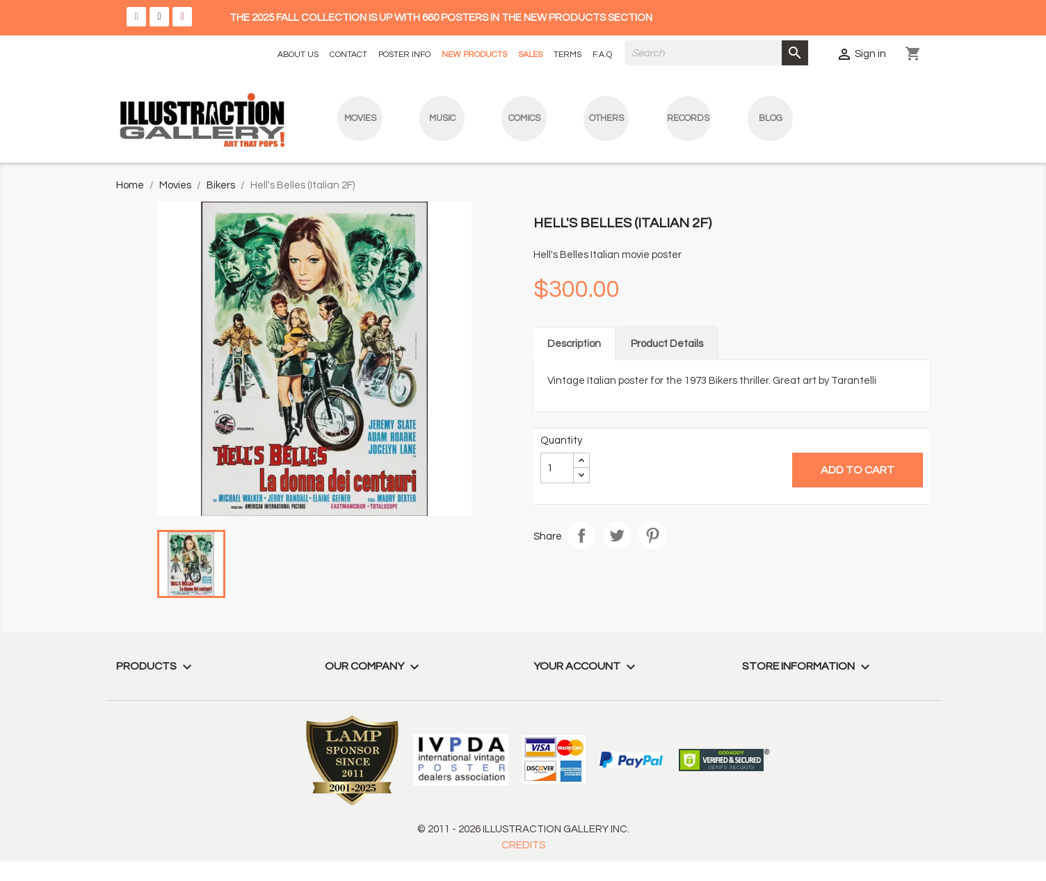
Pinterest (652, 535)
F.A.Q (602, 54)
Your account (586, 666)
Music (442, 118)
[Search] (716, 52)
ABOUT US (298, 54)
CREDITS (523, 845)
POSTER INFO (404, 54)
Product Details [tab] (667, 344)
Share (581, 535)
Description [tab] (574, 344)
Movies (360, 118)
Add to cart (857, 470)
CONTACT (348, 54)
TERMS (567, 54)
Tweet (617, 535)
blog (770, 118)
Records (688, 118)
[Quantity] (557, 468)
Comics (524, 118)
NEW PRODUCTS (474, 54)
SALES (530, 54)
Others (606, 118)
